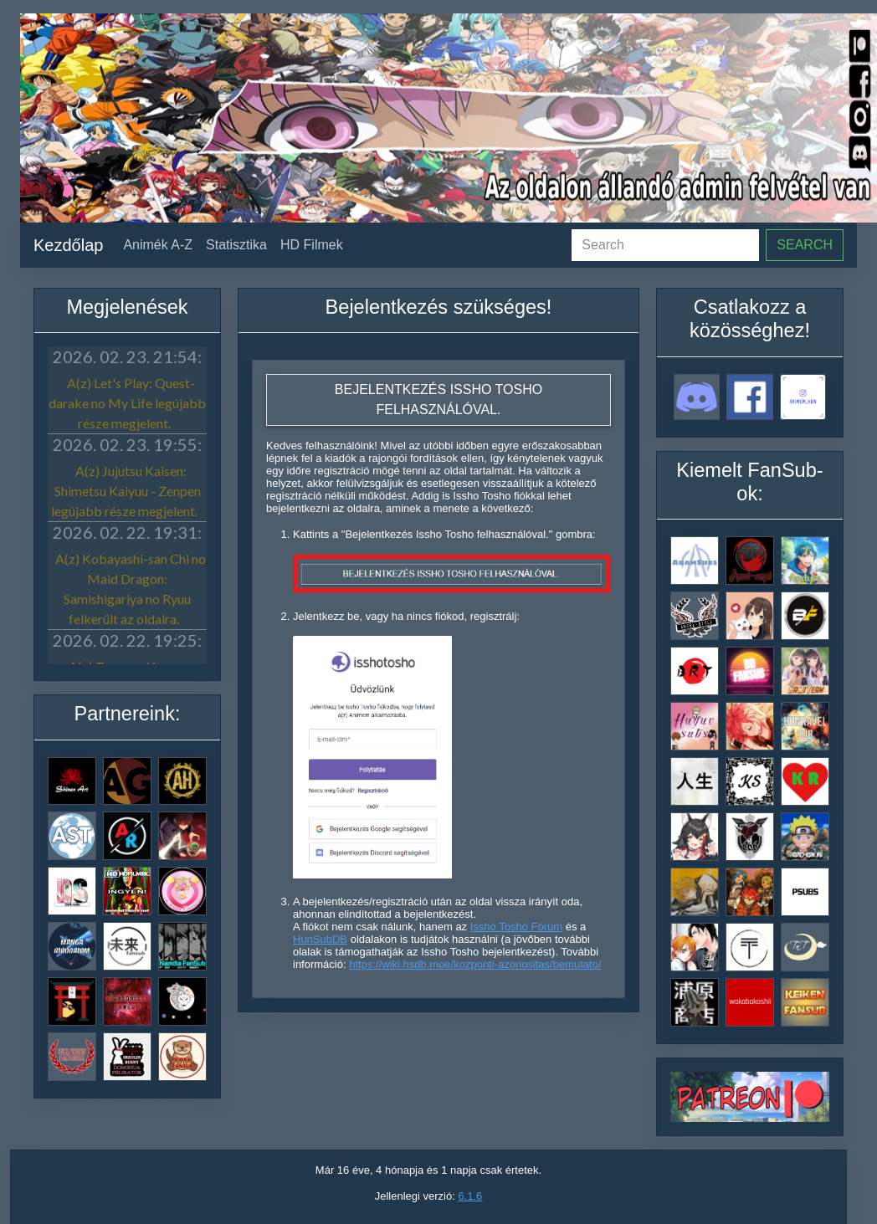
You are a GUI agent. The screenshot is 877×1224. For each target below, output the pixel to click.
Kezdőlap (68, 245)
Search (805, 245)
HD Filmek (311, 245)
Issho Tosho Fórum (516, 926)
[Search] (665, 245)
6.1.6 (470, 1196)
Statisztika (236, 245)
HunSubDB (320, 939)
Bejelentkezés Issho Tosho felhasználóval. (438, 399)
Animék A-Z (157, 245)
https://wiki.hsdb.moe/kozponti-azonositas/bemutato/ (475, 964)
